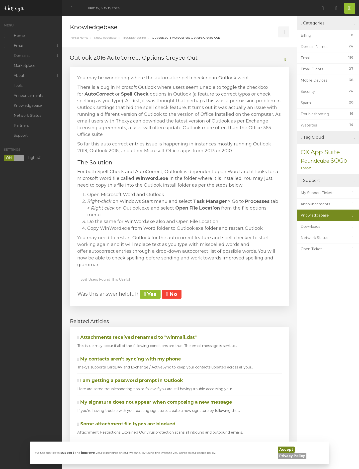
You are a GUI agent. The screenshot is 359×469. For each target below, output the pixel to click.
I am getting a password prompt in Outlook (130, 380)
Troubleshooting (134, 37)
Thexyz (306, 168)
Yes (150, 294)
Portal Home (79, 37)
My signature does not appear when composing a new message (154, 402)
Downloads (328, 227)
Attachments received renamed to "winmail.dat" (137, 337)
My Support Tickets (328, 193)
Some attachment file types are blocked (126, 424)
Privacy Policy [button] (292, 456)
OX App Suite (320, 152)
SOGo (338, 160)
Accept (286, 449)
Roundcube (315, 161)
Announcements (328, 204)
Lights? (22, 158)
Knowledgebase (105, 37)
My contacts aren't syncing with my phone (129, 359)
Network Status (328, 238)
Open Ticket (328, 249)
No (171, 294)
